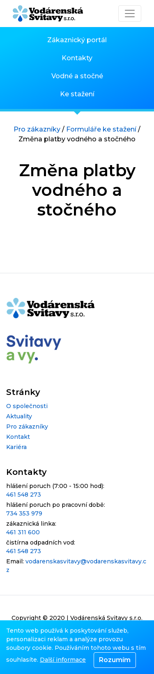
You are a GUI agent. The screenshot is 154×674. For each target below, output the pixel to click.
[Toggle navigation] (129, 13)
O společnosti (27, 406)
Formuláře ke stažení (101, 129)
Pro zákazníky (37, 129)
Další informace (63, 659)
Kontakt (18, 436)
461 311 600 (23, 532)
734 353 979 (24, 513)
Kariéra (16, 447)
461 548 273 (23, 494)
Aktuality (19, 416)
